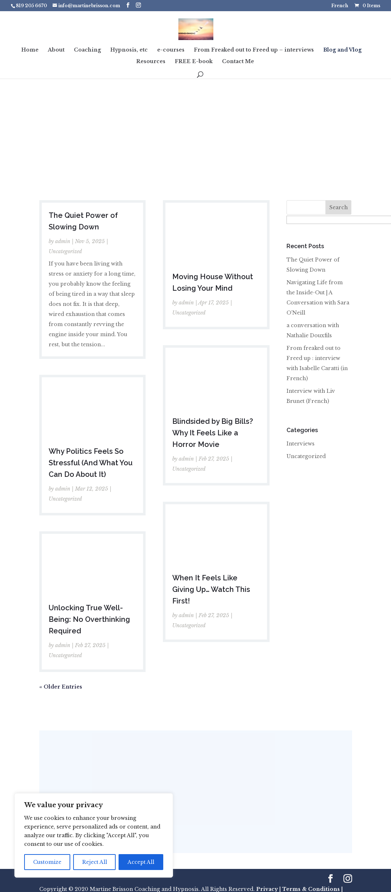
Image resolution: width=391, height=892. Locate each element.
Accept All (141, 862)
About (56, 50)
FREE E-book (194, 62)
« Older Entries (60, 687)
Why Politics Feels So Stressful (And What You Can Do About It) (91, 463)
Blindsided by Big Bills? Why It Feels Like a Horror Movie (212, 433)
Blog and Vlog (342, 50)
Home (30, 50)
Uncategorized (65, 251)
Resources (150, 62)
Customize (47, 862)
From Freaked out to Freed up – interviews (254, 50)
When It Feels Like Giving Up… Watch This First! (211, 589)
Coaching (87, 50)
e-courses (171, 50)
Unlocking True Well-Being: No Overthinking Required (89, 619)
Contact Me (238, 62)
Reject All (94, 862)
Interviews (300, 443)
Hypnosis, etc (129, 50)
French (339, 6)
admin (62, 241)
